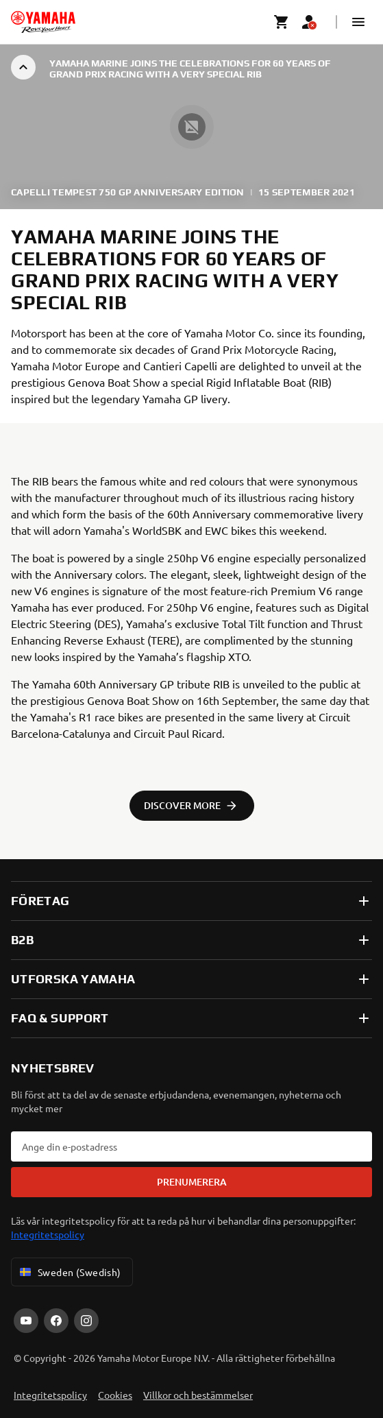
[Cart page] (281, 22)
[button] (358, 22)
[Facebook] (56, 1320)
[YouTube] (26, 1320)
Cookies (115, 1395)
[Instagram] (86, 1320)
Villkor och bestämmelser (198, 1395)
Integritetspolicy (47, 1234)
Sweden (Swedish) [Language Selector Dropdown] (69, 1272)
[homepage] (43, 22)
